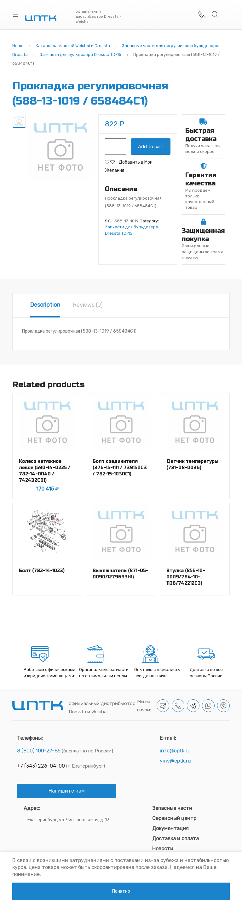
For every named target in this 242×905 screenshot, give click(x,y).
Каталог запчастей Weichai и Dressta (73, 45)
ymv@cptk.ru (175, 761)
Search (215, 14)
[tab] (45, 305)
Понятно (121, 891)
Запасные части (172, 808)
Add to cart (150, 146)
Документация (170, 828)
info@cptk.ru (175, 751)
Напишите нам (67, 791)
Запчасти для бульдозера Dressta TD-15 (80, 54)
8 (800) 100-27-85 (38, 751)
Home (18, 45)
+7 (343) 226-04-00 (41, 766)
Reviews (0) (88, 304)
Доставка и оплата (175, 839)
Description (45, 304)
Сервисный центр (174, 818)
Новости (162, 849)
